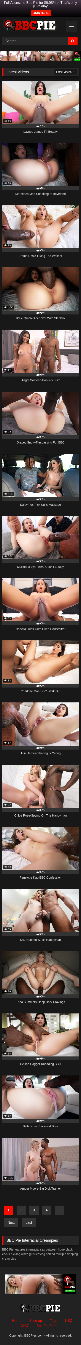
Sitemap (35, 1321)
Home (16, 1321)
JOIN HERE (41, 12)
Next (11, 1222)
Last (28, 1222)
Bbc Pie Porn (47, 1326)
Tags (53, 1321)
